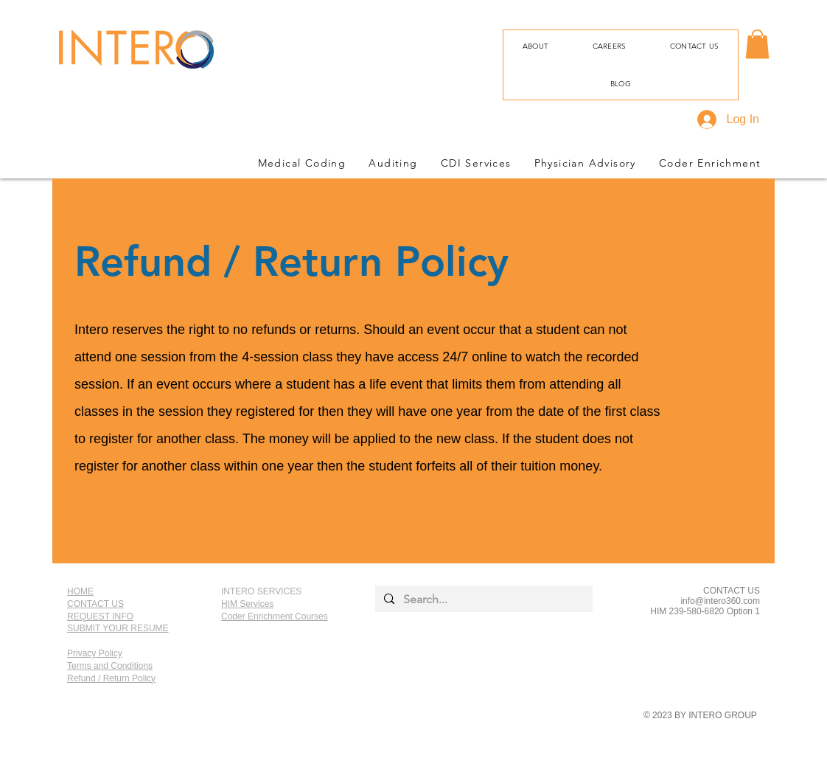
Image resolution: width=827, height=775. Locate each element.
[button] (757, 43)
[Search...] (482, 599)
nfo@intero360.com (721, 601)
